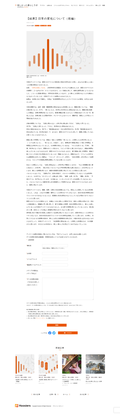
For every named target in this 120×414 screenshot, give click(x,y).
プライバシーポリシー (41, 318)
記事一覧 (53, 394)
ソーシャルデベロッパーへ (61, 5)
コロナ (49, 25)
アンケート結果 (30, 25)
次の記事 (83, 394)
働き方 (100, 377)
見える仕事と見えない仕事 (94, 381)
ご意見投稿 (68, 332)
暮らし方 (37, 25)
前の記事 (36, 394)
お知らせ (49, 5)
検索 (103, 5)
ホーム (65, 394)
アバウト (42, 5)
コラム (63, 375)
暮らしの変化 (43, 25)
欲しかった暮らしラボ (26, 5)
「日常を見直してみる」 (38, 87)
